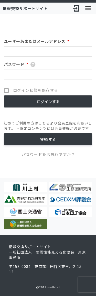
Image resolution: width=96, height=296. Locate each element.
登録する (48, 139)
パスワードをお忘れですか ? (48, 154)
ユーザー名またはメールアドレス (36, 41)
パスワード (16, 64)
